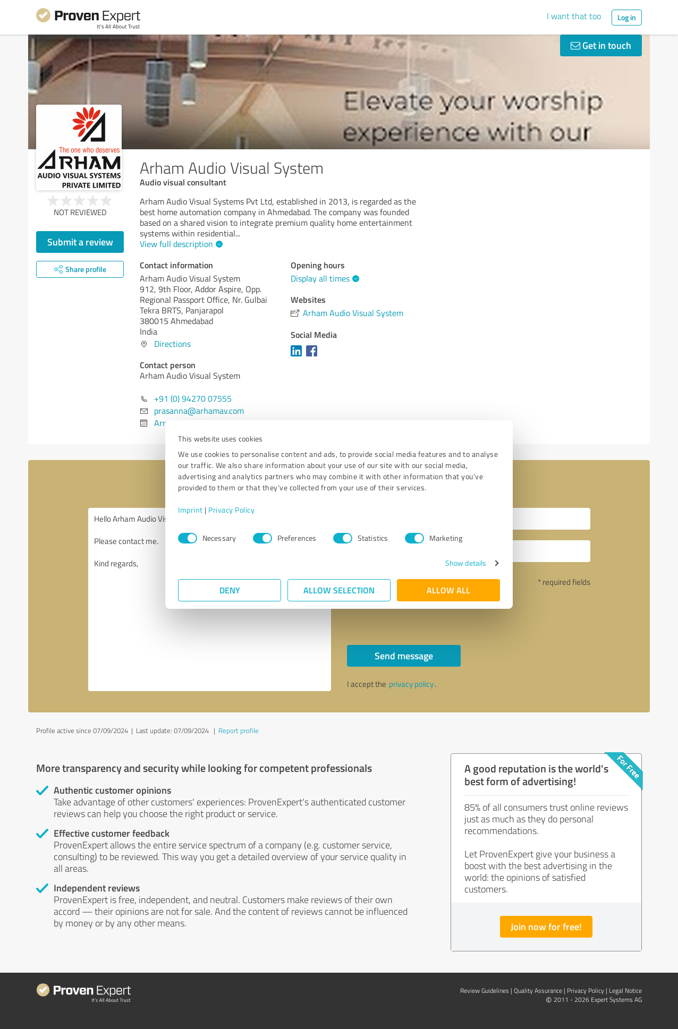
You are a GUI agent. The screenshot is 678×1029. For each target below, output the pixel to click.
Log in (626, 17)
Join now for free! (546, 926)
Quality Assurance (538, 990)
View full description (180, 244)
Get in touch (601, 45)
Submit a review (80, 242)
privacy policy (411, 684)
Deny (229, 590)
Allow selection (339, 590)
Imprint (190, 510)
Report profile (238, 730)
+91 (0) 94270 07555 (193, 398)
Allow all (448, 590)
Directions (172, 344)
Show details (465, 563)
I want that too (574, 16)
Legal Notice (625, 990)
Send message (404, 655)
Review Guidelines (484, 990)
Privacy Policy (231, 510)
